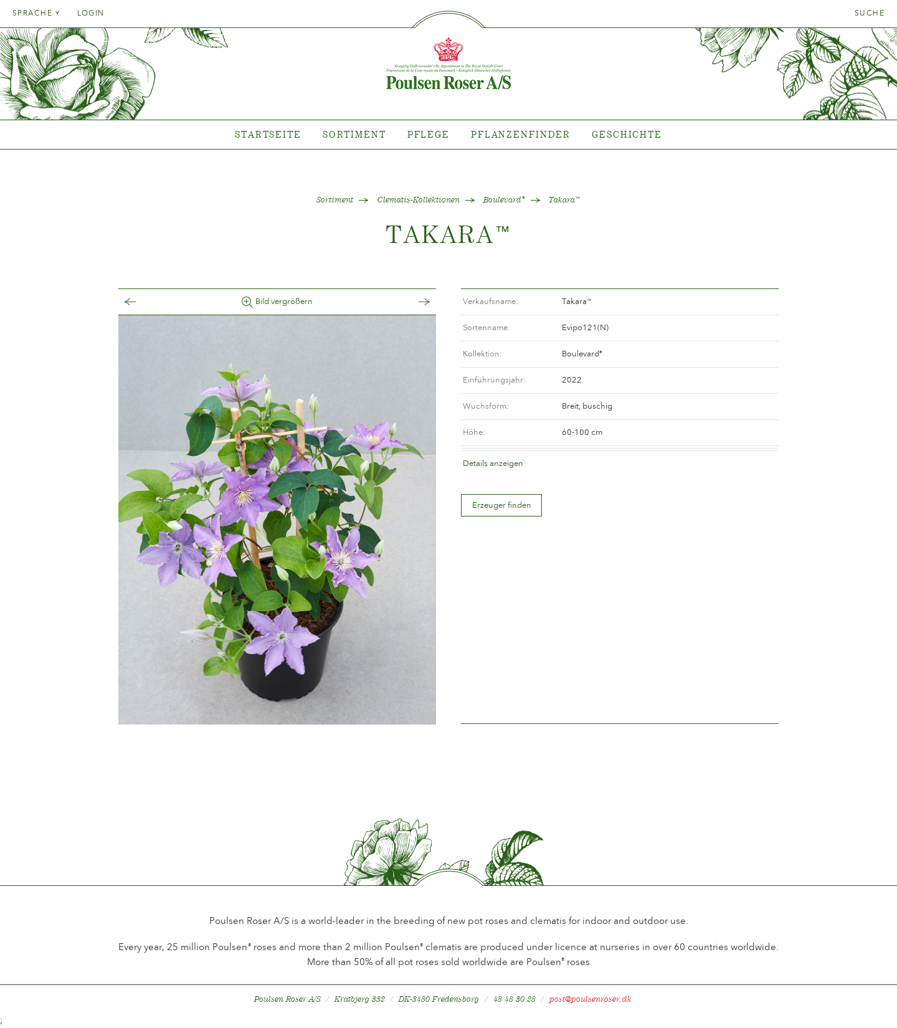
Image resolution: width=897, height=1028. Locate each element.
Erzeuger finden (501, 505)
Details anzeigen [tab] (493, 463)
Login (91, 13)
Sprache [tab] (36, 13)
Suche (870, 13)
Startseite (268, 134)
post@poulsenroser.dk (590, 999)
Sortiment (354, 134)
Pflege (428, 134)
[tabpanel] (448, 135)
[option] (277, 520)
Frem (411, 302)
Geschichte (627, 134)
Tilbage (142, 302)
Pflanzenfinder (521, 134)
